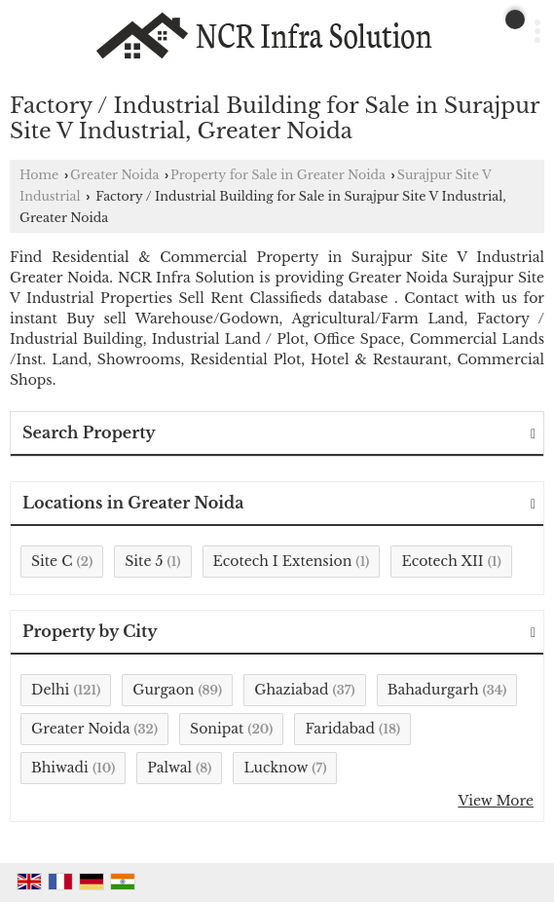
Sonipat (216, 728)
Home (38, 175)
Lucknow (275, 767)
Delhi (50, 689)
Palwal (169, 767)
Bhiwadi (60, 767)
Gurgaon (163, 689)
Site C (51, 561)
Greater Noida (114, 175)
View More (496, 800)
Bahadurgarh (433, 689)
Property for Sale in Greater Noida (278, 175)
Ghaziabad (291, 689)
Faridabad (340, 728)
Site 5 (144, 561)
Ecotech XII (442, 561)
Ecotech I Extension (282, 561)
